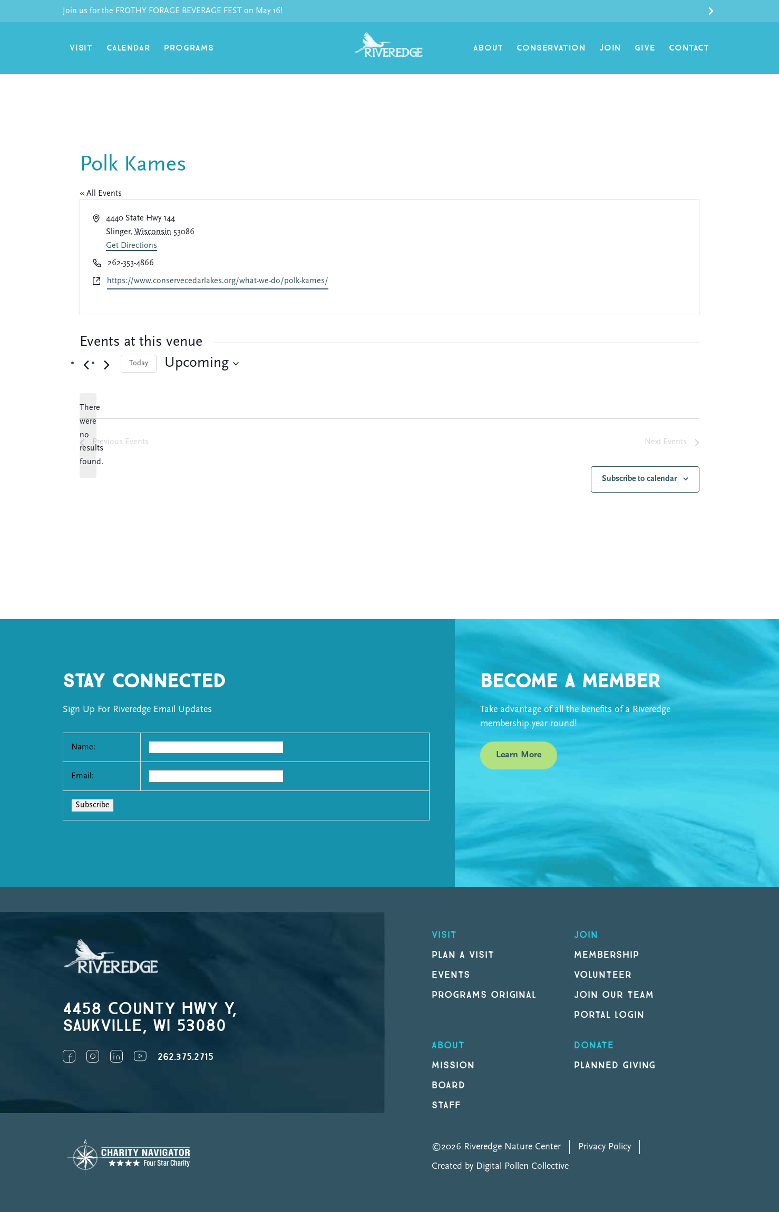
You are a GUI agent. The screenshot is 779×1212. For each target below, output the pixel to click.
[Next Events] (106, 365)
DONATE (594, 1045)
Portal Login (609, 1015)
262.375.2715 (185, 1057)
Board (448, 1085)
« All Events (101, 193)
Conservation (551, 48)
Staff (446, 1105)
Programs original (484, 995)
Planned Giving (615, 1065)
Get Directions (131, 246)
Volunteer (603, 975)
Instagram (92, 1056)
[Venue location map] (543, 257)
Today (138, 363)
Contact (689, 48)
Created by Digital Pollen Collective (500, 1166)
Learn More (518, 755)
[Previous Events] (86, 365)
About (488, 48)
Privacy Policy (604, 1147)
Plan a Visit (463, 955)
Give (645, 48)
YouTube (140, 1056)
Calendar (128, 48)
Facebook (69, 1056)
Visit (81, 48)
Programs (188, 48)
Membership (606, 955)
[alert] (88, 435)
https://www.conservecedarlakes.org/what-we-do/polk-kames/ (217, 281)
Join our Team (614, 995)
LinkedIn (116, 1056)
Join (610, 48)
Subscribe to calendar (639, 479)
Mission (453, 1065)
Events (451, 975)
